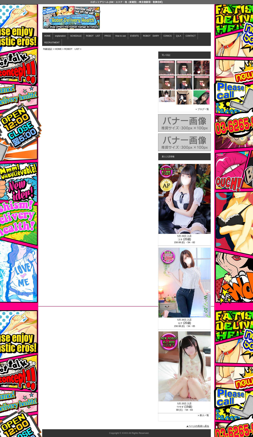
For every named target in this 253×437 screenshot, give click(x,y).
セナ (180, 323)
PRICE (108, 36)
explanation (60, 36)
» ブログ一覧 (202, 109)
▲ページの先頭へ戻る (197, 426)
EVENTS (134, 36)
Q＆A (178, 36)
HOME (47, 36)
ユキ (180, 239)
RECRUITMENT (52, 42)
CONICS (167, 36)
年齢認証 (47, 49)
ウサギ (180, 407)
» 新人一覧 (203, 415)
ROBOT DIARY (151, 36)
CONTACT (191, 36)
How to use (120, 36)
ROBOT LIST (93, 36)
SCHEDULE (76, 36)
